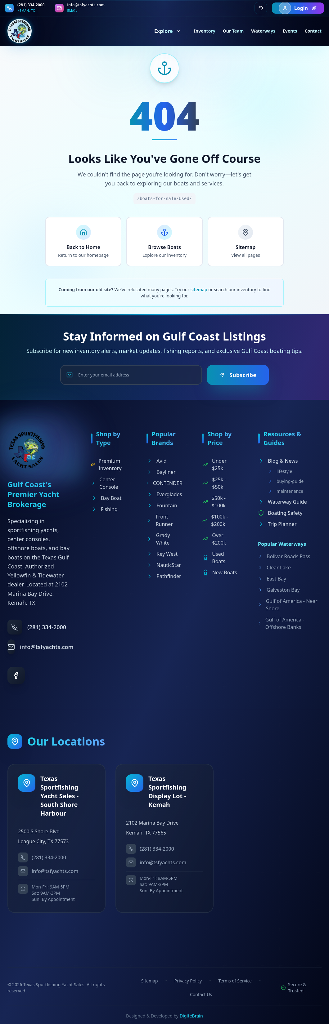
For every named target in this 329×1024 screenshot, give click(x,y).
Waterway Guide (282, 501)
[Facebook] (16, 675)
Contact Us (201, 994)
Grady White (158, 539)
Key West (162, 553)
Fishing (104, 509)
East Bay (272, 578)
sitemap (199, 289)
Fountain (161, 505)
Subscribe (237, 375)
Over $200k (214, 539)
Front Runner (159, 520)
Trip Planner (277, 524)
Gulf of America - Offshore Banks (281, 623)
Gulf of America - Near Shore (288, 605)
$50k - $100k (214, 502)
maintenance (285, 491)
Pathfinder (163, 576)
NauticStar (163, 565)
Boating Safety (280, 513)
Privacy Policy (188, 981)
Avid (156, 460)
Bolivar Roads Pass (284, 556)
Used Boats (213, 557)
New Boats (219, 572)
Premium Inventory (106, 464)
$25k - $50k (214, 483)
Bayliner (160, 472)
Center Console (104, 483)
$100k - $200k (215, 520)
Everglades (164, 494)
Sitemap (149, 981)
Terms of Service (235, 981)
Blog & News (278, 460)
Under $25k (214, 464)
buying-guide (286, 481)
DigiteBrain (191, 1016)
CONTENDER (164, 483)
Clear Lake (274, 567)
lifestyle (280, 471)
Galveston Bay (279, 589)
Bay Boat (106, 498)
